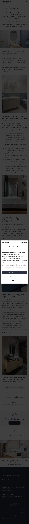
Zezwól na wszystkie (14, 272)
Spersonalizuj (14, 276)
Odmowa (14, 280)
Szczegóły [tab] (12, 246)
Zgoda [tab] (4, 246)
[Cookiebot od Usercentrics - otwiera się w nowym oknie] (20, 243)
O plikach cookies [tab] (22, 246)
